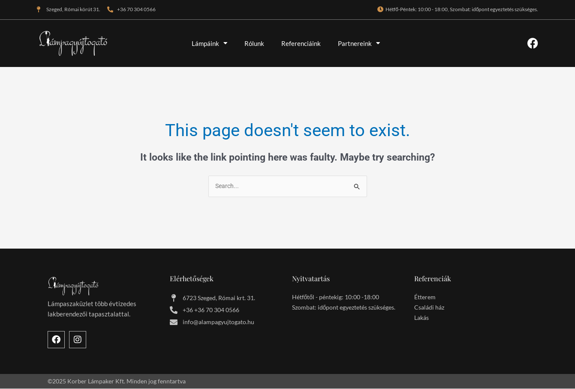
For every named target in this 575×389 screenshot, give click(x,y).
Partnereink (359, 43)
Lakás (421, 318)
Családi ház (429, 307)
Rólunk (254, 43)
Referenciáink (301, 43)
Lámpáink (209, 43)
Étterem (425, 297)
